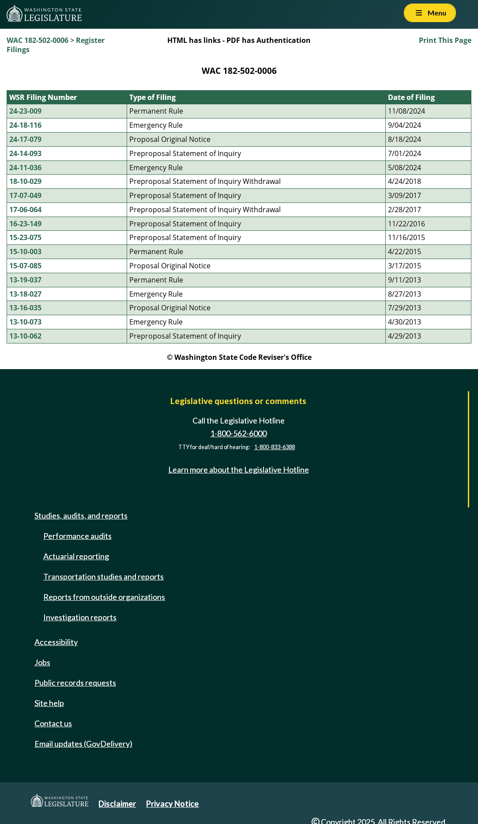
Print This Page (445, 40)
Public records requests (75, 682)
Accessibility (56, 642)
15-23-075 (25, 237)
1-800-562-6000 (238, 433)
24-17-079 (25, 139)
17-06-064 (25, 209)
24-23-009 (25, 111)
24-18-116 (25, 125)
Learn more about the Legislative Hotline (238, 469)
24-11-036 (25, 167)
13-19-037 (25, 280)
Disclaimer (117, 804)
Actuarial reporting (76, 556)
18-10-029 (25, 181)
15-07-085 (25, 266)
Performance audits (77, 536)
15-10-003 (25, 251)
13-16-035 (25, 308)
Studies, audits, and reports (81, 515)
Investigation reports (80, 617)
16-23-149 (25, 224)
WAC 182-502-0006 (37, 40)
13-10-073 (25, 322)
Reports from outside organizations (104, 597)
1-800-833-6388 (274, 447)
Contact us (53, 723)
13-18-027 (25, 294)
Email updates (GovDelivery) (83, 743)
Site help (49, 703)
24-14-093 (25, 153)
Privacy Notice (172, 804)
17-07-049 (25, 195)
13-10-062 (25, 336)
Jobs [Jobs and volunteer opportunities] (42, 662)
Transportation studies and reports (103, 576)
